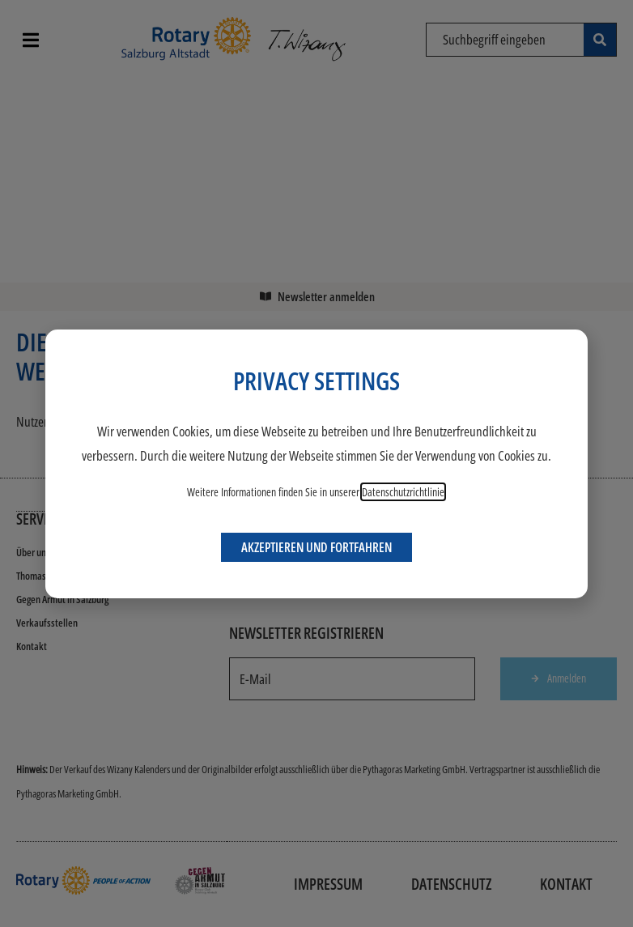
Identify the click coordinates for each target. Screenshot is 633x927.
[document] (316, 463)
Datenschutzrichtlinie (403, 492)
